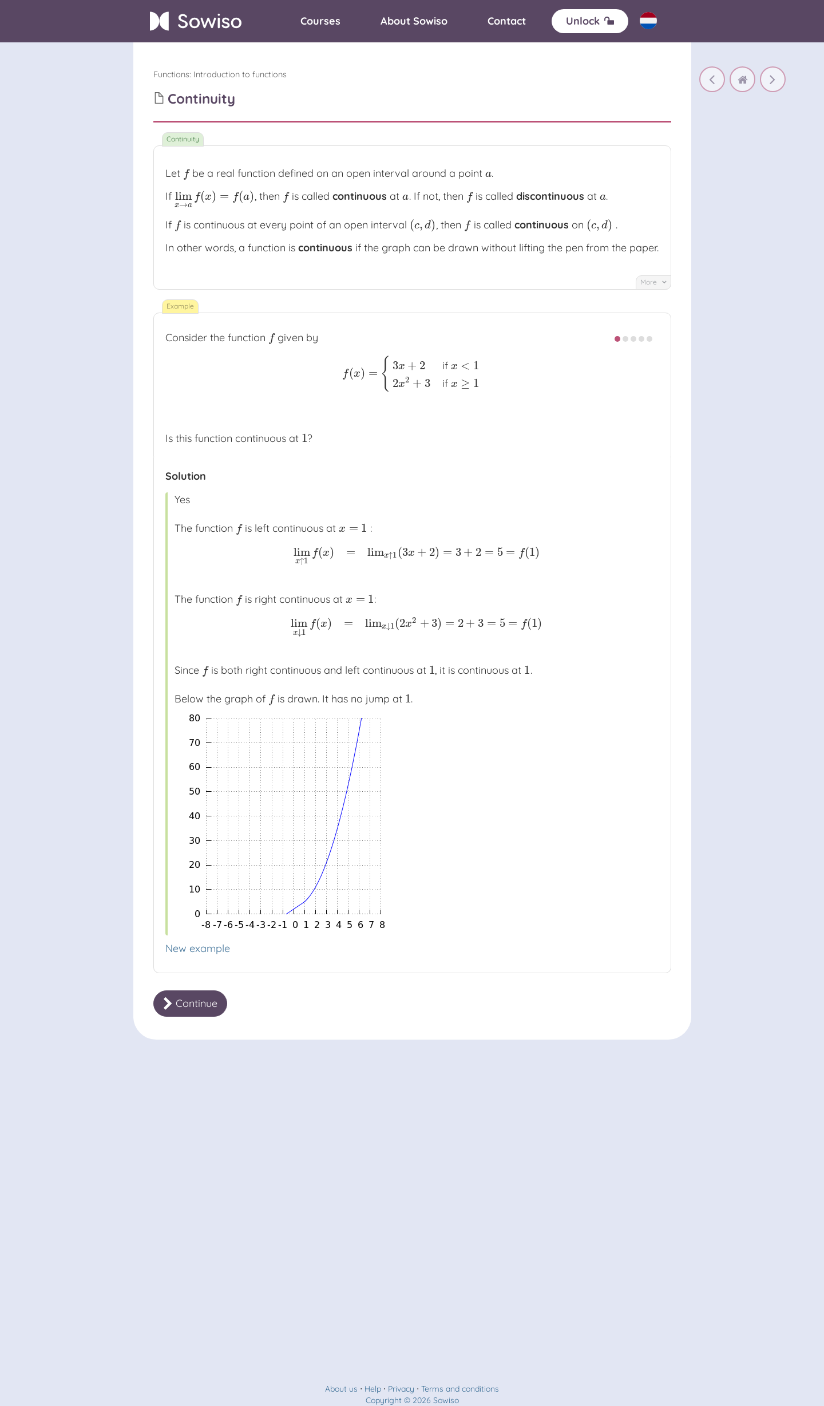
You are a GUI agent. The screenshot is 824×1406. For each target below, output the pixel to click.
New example (197, 948)
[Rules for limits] (712, 79)
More (653, 282)
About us (341, 1389)
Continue (190, 1003)
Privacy (401, 1389)
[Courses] (320, 21)
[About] (414, 21)
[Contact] (506, 21)
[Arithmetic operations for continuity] (773, 79)
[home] (742, 79)
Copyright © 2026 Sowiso (412, 1400)
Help (373, 1389)
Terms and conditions (460, 1389)
